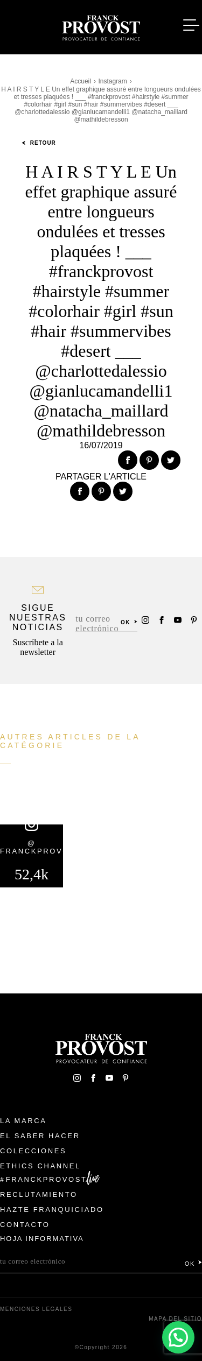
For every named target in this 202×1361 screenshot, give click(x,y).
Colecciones (33, 1151)
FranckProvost (46, 1179)
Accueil (80, 81)
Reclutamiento (39, 1194)
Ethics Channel (40, 1166)
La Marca (23, 1121)
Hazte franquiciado (52, 1209)
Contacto (25, 1225)
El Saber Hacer (40, 1136)
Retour (39, 143)
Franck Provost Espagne (101, 26)
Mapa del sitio (175, 1319)
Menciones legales (36, 1309)
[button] (178, 1337)
